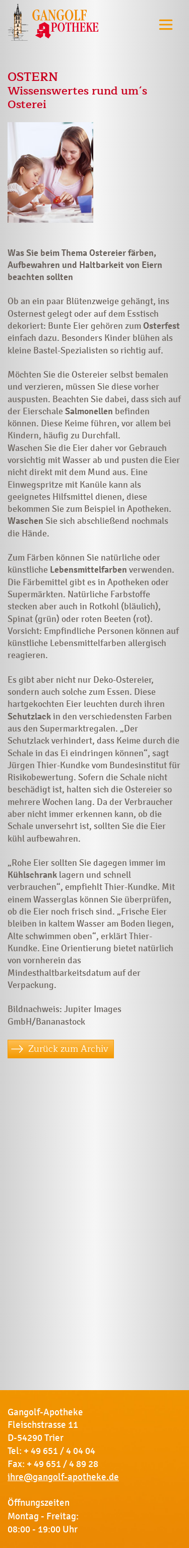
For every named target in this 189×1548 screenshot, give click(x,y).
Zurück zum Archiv (68, 1048)
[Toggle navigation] (165, 24)
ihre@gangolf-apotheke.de (63, 1477)
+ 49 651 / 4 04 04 (59, 1450)
